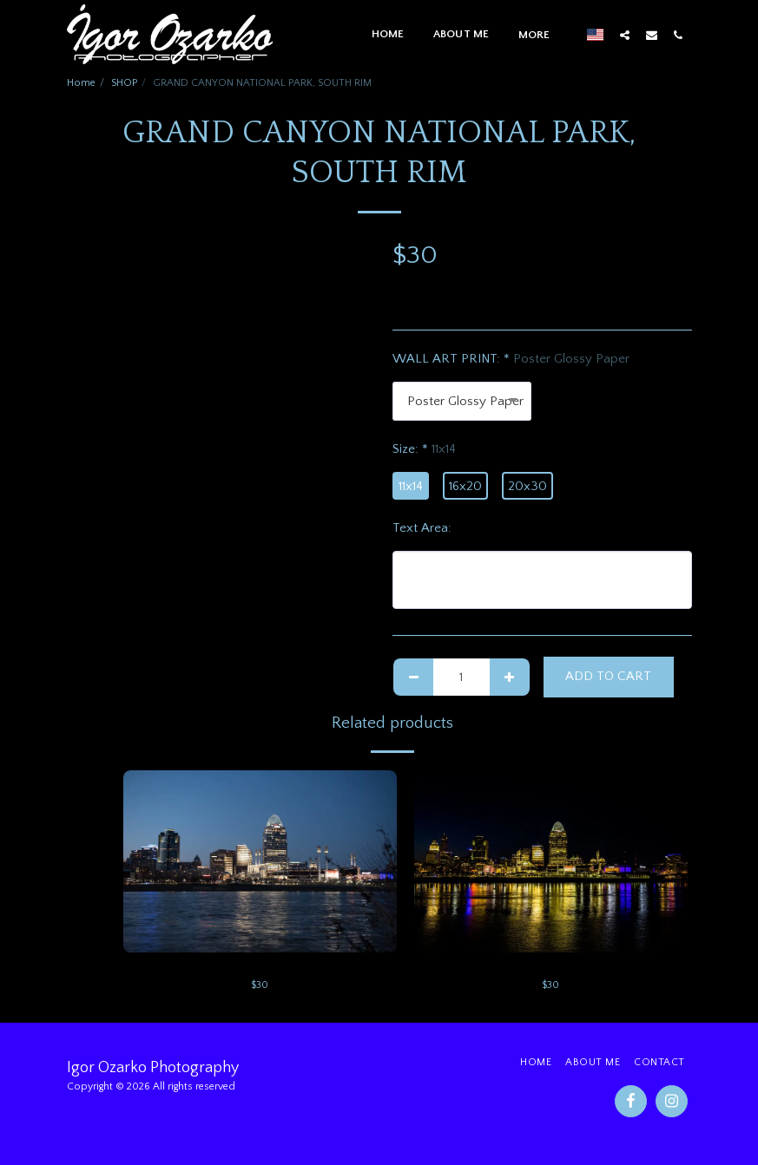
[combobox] (461, 402)
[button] (624, 35)
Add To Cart (608, 676)
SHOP (124, 82)
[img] (260, 861)
